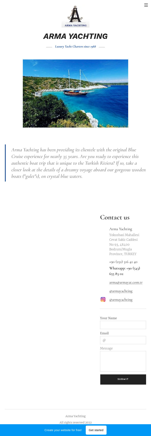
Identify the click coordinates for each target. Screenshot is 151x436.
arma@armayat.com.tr (126, 282)
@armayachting (121, 291)
